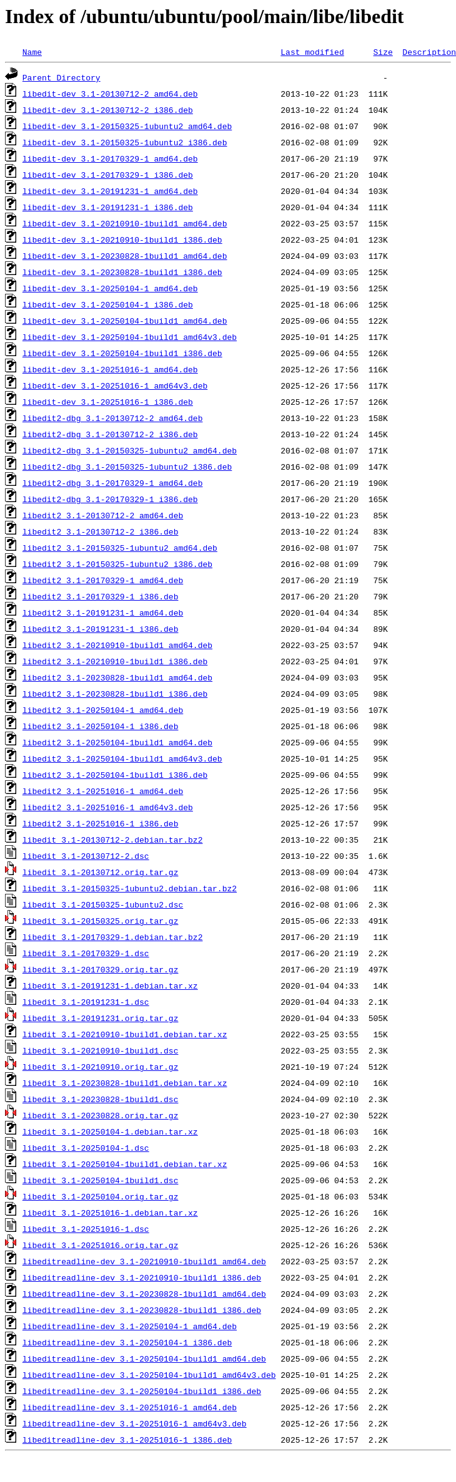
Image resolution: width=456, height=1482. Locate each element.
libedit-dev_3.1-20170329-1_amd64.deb (110, 158)
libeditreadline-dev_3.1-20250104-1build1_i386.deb (141, 1391)
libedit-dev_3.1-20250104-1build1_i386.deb (122, 353)
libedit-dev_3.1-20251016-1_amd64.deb (110, 369)
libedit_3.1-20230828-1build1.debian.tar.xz (124, 1082)
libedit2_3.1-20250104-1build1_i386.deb (114, 774)
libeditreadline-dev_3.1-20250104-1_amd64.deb (129, 1326)
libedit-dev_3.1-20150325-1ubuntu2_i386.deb (124, 142)
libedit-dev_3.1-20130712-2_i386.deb (107, 109)
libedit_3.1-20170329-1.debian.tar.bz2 (112, 936)
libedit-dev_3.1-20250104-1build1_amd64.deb (124, 320)
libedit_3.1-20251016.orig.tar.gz (100, 1245)
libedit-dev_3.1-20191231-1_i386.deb (107, 207)
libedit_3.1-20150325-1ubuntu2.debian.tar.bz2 (129, 888)
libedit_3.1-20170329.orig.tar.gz (100, 969)
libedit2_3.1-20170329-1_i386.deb (100, 596)
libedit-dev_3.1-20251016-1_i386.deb (107, 401)
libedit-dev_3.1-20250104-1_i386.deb (107, 304)
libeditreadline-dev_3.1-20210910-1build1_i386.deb (141, 1277)
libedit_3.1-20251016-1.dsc (85, 1228)
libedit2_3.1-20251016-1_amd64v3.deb (107, 807)
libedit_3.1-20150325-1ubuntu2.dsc (102, 904)
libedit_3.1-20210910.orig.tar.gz (100, 1066)
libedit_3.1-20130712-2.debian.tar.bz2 (112, 839)
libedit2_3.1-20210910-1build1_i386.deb (114, 661)
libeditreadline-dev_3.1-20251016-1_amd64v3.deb (134, 1423)
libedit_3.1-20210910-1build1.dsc (100, 1050)
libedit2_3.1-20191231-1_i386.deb (100, 628)
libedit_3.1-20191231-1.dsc (85, 1001)
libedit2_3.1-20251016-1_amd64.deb (102, 791)
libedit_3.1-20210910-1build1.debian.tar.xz (124, 1034)
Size (382, 51)
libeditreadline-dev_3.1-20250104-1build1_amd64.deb (144, 1358)
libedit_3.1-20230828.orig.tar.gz (100, 1115)
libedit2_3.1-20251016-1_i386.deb (100, 823)
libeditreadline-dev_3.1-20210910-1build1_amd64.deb (144, 1261)
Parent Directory (61, 77)
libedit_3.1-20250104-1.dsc (85, 1147)
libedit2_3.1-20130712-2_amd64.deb (102, 515)
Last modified (312, 51)
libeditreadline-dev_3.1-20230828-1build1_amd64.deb (144, 1293)
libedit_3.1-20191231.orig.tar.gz (100, 1018)
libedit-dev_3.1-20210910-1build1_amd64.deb (124, 223)
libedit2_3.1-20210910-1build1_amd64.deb (117, 645)
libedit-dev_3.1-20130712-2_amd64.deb (110, 93)
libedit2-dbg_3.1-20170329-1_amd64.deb (112, 482)
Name (32, 51)
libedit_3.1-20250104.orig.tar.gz (100, 1196)
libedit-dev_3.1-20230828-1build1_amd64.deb (124, 255)
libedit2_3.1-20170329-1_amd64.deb (102, 580)
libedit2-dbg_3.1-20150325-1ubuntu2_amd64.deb (129, 450)
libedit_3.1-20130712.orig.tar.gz (100, 872)
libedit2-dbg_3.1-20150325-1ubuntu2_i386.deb (127, 466)
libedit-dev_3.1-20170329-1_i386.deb (107, 174)
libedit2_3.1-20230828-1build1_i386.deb (114, 693)
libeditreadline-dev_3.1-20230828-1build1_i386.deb (141, 1309)
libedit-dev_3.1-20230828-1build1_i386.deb (122, 272)
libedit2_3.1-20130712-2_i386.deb (100, 531)
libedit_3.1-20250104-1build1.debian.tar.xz (124, 1164)
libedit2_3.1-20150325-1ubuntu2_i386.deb (117, 563)
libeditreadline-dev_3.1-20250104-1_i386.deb (127, 1342)
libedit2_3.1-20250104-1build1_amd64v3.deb (122, 758)
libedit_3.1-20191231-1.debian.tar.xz (110, 985)
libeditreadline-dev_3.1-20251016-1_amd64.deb (129, 1407)
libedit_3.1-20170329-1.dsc (85, 953)
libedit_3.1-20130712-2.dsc (85, 855)
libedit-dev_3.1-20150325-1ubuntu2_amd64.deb (127, 126)
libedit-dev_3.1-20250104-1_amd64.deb (110, 288)
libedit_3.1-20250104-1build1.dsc (100, 1180)
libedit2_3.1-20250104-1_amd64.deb (102, 709)
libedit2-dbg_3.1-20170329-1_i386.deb (110, 499)
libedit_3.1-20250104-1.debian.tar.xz (110, 1131)
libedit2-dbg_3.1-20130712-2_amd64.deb (112, 418)
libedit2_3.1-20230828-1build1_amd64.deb (117, 677)
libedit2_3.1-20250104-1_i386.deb (100, 726)
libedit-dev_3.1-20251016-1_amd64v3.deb (114, 385)
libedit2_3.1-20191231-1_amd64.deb (102, 612)
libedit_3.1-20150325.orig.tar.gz (100, 920)
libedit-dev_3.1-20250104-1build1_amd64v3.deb (129, 336)
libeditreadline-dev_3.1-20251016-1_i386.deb (127, 1439)
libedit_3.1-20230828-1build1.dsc (100, 1099)
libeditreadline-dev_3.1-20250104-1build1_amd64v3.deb (149, 1374)
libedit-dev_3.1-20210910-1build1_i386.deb (122, 239)
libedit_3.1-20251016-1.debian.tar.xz (110, 1212)
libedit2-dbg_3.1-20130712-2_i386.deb (110, 434)
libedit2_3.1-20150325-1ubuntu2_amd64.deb (119, 547)
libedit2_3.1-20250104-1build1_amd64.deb (117, 742)
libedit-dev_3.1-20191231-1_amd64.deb (110, 190)
